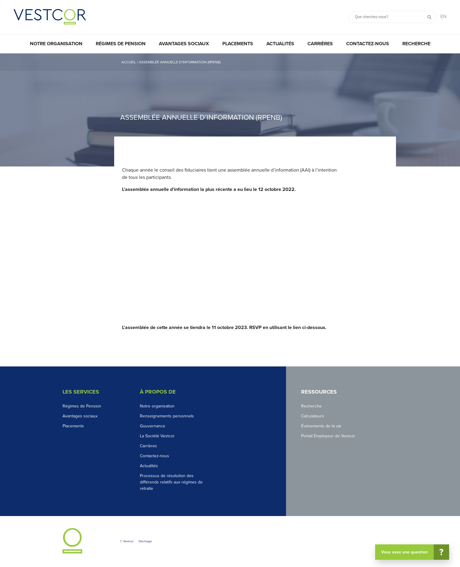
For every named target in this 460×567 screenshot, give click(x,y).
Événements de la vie (321, 426)
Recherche (416, 44)
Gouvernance (152, 426)
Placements (237, 44)
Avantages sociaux (184, 44)
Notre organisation (56, 44)
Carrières (320, 44)
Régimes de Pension (82, 406)
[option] (230, 109)
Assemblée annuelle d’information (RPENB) (180, 62)
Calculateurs (312, 416)
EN (443, 17)
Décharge (145, 541)
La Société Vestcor (157, 436)
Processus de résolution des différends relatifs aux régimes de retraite (171, 482)
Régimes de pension (121, 44)
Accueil (128, 62)
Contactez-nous (367, 44)
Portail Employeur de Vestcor (328, 436)
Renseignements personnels (167, 416)
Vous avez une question (414, 552)
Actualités (280, 44)
